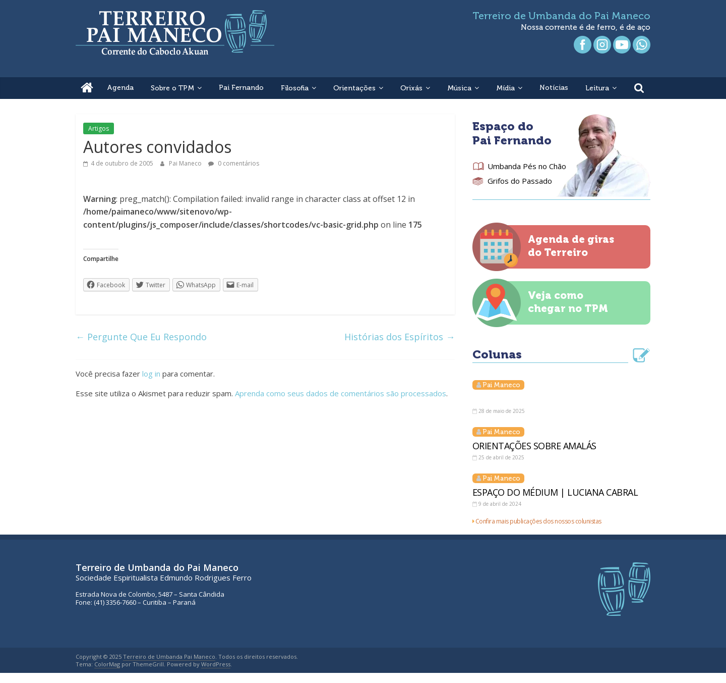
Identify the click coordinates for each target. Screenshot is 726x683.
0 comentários (233, 163)
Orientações (354, 88)
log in (151, 374)
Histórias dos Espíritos (399, 337)
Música (459, 88)
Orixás (411, 88)
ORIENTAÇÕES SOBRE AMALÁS (534, 446)
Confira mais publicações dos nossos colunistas (538, 521)
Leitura (597, 88)
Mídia (505, 88)
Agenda (120, 87)
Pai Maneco (186, 163)
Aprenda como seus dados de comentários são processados (340, 393)
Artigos (98, 128)
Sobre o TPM (172, 88)
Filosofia (295, 88)
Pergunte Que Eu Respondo (141, 337)
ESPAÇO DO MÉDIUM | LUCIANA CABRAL (555, 492)
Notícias (553, 87)
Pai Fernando (241, 87)
